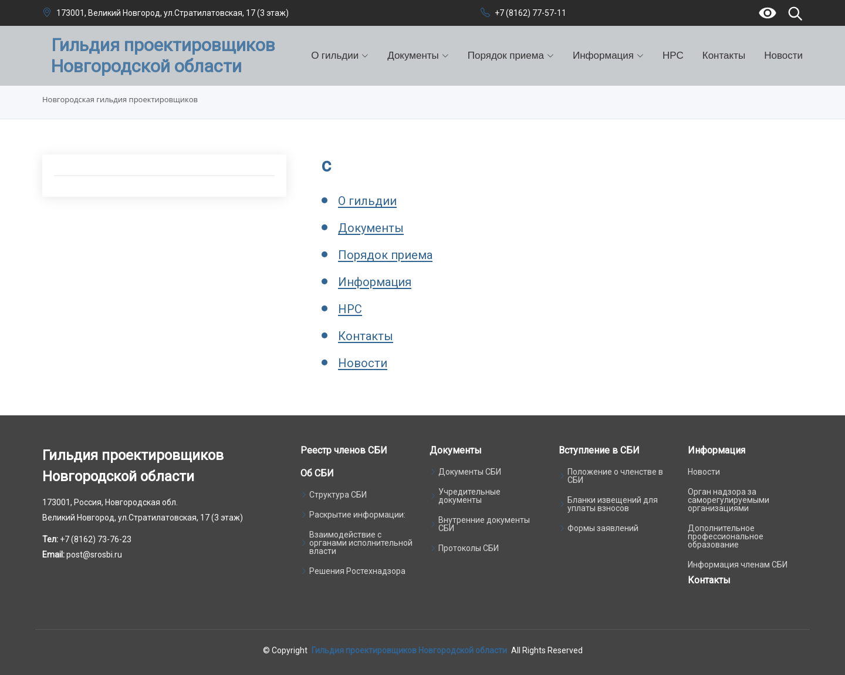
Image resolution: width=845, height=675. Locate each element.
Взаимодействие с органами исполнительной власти (361, 542)
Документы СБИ (469, 472)
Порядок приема (385, 255)
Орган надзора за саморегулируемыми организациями (728, 500)
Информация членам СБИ (737, 564)
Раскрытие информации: (357, 515)
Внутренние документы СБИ (484, 524)
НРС (673, 55)
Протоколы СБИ (468, 548)
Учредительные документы (469, 496)
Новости (783, 55)
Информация (374, 283)
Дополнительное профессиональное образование (725, 536)
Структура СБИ (338, 495)
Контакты (723, 55)
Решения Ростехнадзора (357, 571)
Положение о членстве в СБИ (615, 476)
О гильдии (367, 201)
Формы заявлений (602, 528)
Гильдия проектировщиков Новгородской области (409, 650)
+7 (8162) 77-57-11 (530, 13)
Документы (371, 228)
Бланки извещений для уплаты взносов (612, 504)
